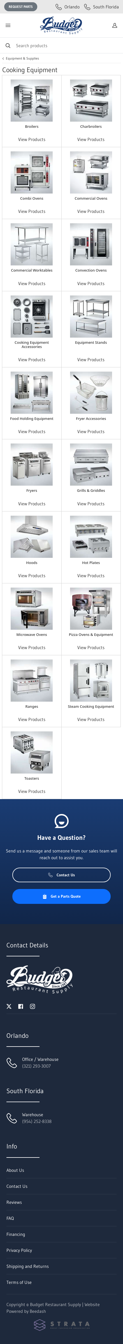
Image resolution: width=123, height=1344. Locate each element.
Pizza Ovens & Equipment (91, 634)
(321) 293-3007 (36, 1066)
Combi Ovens (31, 198)
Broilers (31, 126)
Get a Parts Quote (61, 896)
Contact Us (61, 874)
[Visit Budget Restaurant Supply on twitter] (8, 1006)
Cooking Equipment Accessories (32, 344)
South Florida (101, 6)
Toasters (31, 778)
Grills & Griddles (91, 490)
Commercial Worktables (31, 270)
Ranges (31, 706)
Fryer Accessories (91, 418)
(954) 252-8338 (37, 1121)
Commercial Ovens (91, 198)
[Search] (61, 45)
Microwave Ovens (32, 634)
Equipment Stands (91, 342)
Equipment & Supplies (22, 58)
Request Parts (21, 6)
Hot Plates (91, 562)
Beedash (38, 1311)
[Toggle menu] (7, 25)
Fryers (31, 490)
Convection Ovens (91, 270)
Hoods (31, 562)
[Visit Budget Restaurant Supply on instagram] (32, 1006)
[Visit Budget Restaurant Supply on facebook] (20, 1006)
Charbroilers (91, 126)
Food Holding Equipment (31, 418)
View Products (31, 139)
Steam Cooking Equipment (91, 706)
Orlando (67, 6)
